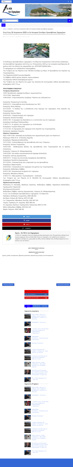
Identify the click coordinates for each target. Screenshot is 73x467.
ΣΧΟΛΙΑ (44, 300)
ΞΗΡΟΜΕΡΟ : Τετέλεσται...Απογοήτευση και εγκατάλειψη (40, 332)
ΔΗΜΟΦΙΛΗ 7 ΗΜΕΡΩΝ (36, 301)
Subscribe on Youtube (36, 292)
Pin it (46, 220)
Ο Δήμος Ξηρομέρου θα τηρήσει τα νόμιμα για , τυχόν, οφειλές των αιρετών (40, 345)
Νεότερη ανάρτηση (8, 278)
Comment (63, 220)
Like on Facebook (36, 288)
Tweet (12, 220)
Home (4, 30)
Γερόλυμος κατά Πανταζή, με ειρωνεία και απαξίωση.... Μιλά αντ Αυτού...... (39, 352)
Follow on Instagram (36, 295)
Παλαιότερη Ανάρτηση (63, 278)
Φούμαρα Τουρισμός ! (38, 337)
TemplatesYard (15, 464)
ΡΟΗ (28, 300)
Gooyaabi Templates (33, 464)
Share (29, 220)
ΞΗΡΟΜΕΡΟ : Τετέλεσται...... (40, 316)
